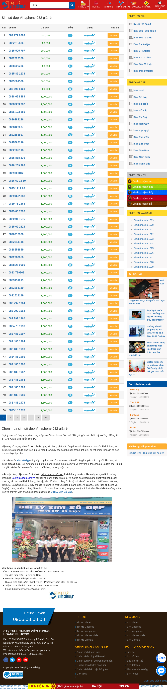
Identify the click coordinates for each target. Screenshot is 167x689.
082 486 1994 (17, 341)
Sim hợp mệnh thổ (142, 203)
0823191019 (16, 280)
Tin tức (80, 617)
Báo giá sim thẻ (135, 660)
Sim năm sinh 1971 (144, 229)
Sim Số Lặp (140, 97)
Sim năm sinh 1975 (144, 248)
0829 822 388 (17, 196)
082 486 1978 (17, 402)
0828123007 (16, 127)
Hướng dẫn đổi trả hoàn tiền (92, 665)
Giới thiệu (82, 673)
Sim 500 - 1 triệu (143, 37)
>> (45, 417)
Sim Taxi (139, 90)
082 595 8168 (17, 88)
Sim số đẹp (133, 656)
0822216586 (16, 43)
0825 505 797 (17, 50)
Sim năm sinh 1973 (144, 239)
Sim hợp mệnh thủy (143, 192)
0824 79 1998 (17, 326)
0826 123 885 (17, 111)
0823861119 (16, 287)
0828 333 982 (17, 104)
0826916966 (16, 234)
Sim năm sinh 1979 (144, 266)
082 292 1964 (17, 303)
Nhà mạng (132, 617)
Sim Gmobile (133, 639)
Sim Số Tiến (141, 103)
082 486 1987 (17, 372)
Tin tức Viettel (84, 622)
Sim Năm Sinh (142, 157)
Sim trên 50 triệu (143, 71)
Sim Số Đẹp (135, 453)
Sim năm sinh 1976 (144, 253)
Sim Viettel (132, 622)
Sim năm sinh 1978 (144, 262)
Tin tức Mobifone (85, 626)
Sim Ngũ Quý (141, 123)
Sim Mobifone (134, 626)
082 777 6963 (17, 35)
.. (31, 417)
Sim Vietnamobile (136, 635)
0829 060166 (16, 173)
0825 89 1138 (17, 73)
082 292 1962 (17, 310)
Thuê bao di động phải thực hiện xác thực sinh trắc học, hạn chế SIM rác (147, 348)
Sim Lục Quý (141, 130)
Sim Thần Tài (141, 137)
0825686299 (16, 142)
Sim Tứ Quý (140, 117)
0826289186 (16, 119)
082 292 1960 (17, 318)
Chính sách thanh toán (88, 652)
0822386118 (16, 150)
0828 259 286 (17, 165)
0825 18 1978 (17, 410)
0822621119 (16, 295)
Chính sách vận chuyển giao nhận (95, 660)
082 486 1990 (17, 364)
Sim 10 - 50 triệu (143, 64)
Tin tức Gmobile (85, 639)
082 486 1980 (17, 395)
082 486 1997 (17, 333)
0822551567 (16, 134)
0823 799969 (16, 272)
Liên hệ (131, 652)
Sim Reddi (132, 673)
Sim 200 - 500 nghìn (145, 31)
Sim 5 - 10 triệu (142, 57)
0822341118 (16, 242)
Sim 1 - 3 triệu (142, 44)
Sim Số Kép (140, 110)
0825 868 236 (17, 157)
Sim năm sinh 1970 (144, 225)
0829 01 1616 (17, 219)
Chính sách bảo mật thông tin (92, 669)
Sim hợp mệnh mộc (143, 186)
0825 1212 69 (17, 188)
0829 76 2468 (17, 203)
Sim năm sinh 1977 (144, 257)
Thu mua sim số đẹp (153, 453)
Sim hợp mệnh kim (142, 181)
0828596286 (16, 66)
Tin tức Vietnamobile (87, 635)
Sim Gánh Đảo (142, 163)
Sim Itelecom (133, 665)
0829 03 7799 (17, 211)
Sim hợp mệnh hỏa (143, 198)
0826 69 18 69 (17, 180)
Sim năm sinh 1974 (144, 243)
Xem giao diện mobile (155, 680)
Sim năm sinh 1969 (144, 220)
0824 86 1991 (17, 356)
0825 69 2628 (17, 226)
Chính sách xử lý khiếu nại (91, 656)
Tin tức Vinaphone (86, 631)
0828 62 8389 (17, 96)
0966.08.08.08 (29, 619)
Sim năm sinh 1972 (144, 234)
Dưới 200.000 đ (142, 24)
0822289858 (16, 257)
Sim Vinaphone (135, 631)
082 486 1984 (17, 379)
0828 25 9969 (17, 264)
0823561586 (16, 81)
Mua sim (113, 35)
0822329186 (16, 58)
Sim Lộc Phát (141, 143)
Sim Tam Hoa (141, 150)
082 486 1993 (17, 349)
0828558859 (16, 249)
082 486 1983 (17, 387)
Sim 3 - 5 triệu (142, 51)
